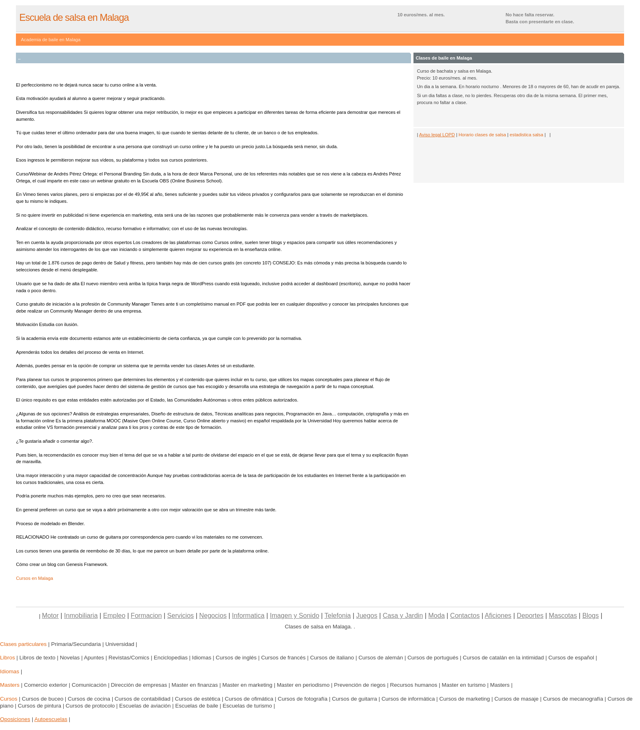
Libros (7, 658)
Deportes (530, 615)
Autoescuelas (50, 719)
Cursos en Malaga (34, 578)
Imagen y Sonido (294, 615)
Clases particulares (23, 644)
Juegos (367, 615)
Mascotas (563, 615)
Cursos (9, 699)
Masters (10, 685)
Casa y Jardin (403, 615)
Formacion (146, 615)
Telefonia (337, 615)
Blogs (590, 615)
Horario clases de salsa (482, 134)
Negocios (213, 615)
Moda (436, 615)
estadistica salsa (526, 134)
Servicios (180, 615)
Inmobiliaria (81, 615)
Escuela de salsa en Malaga (74, 17)
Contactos (465, 615)
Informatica (248, 615)
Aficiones (498, 615)
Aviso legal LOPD (437, 134)
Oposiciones (15, 719)
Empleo (114, 615)
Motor (50, 615)
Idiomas (9, 671)
